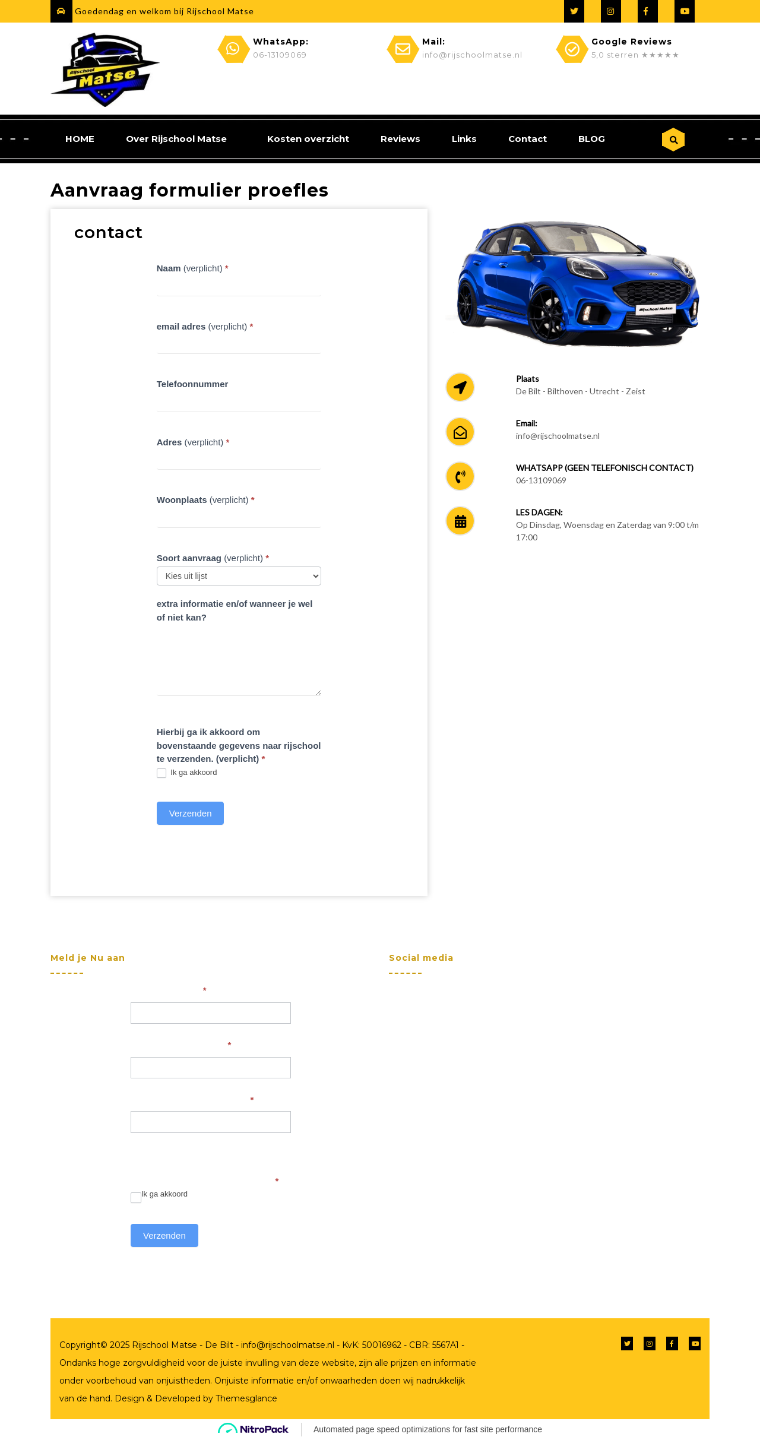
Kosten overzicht (308, 138)
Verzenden (190, 813)
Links (464, 138)
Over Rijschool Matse (176, 138)
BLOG (591, 138)
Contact (527, 138)
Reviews (400, 138)
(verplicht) (193, 268)
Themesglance (245, 1398)
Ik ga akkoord (187, 773)
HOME (79, 138)
